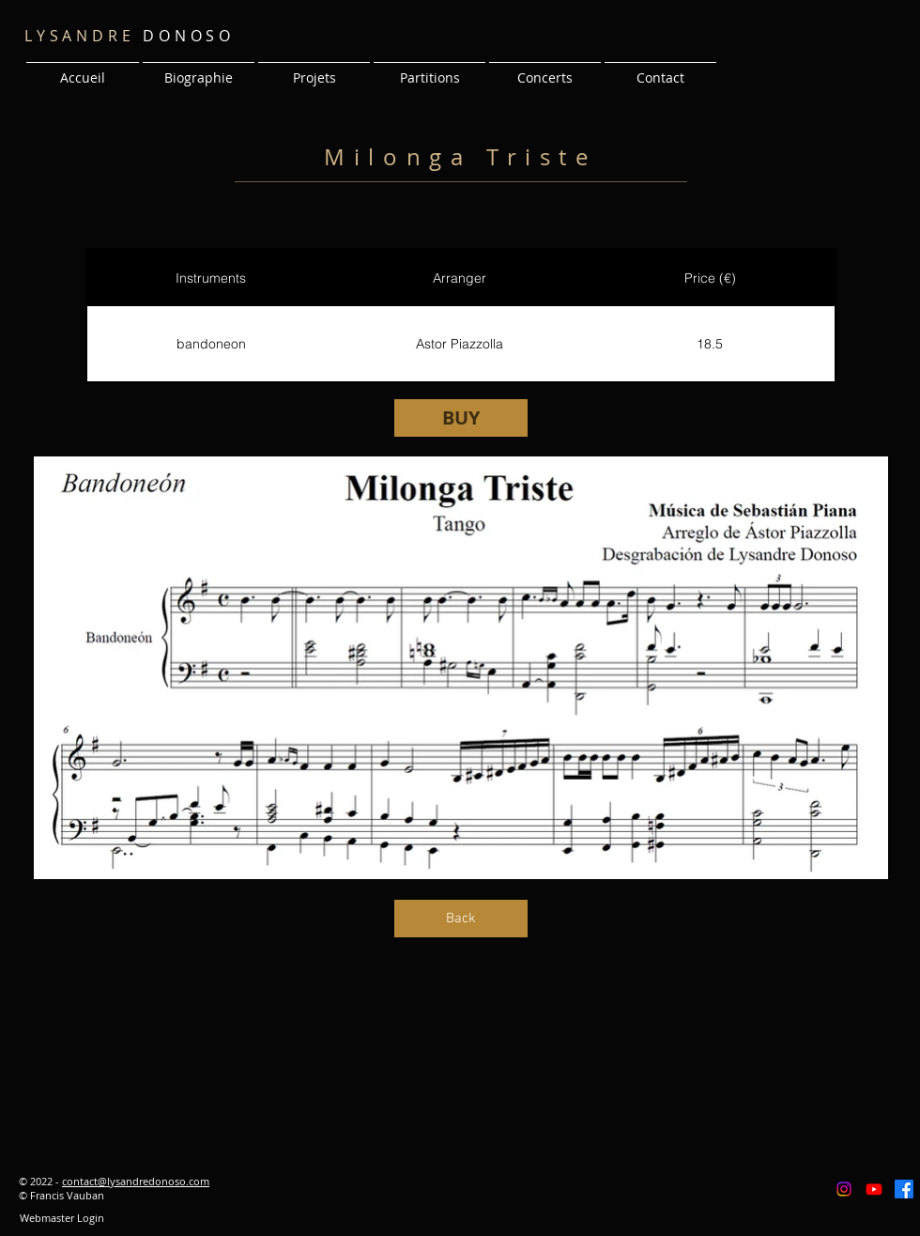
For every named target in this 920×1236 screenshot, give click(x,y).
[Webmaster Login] (61, 1218)
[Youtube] (874, 1189)
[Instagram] (844, 1189)
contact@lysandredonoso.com (135, 1181)
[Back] (461, 918)
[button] (314, 69)
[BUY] (461, 418)
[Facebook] (904, 1189)
